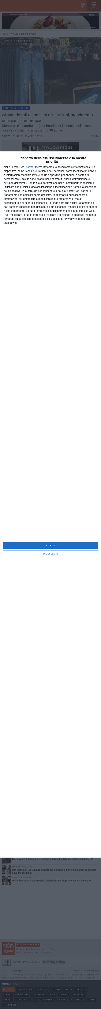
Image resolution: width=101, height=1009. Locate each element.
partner (30, 167)
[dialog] (50, 504)
